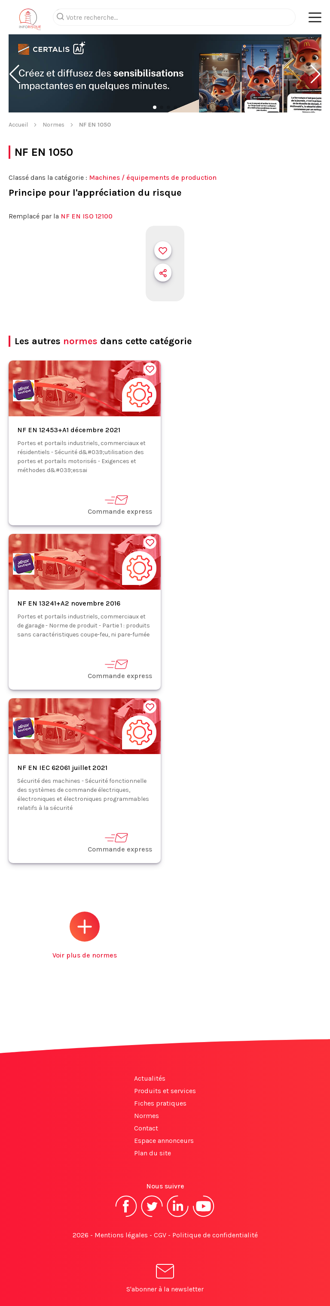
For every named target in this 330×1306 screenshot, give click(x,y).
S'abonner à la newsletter (165, 1279)
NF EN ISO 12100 (87, 216)
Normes (53, 124)
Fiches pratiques (160, 1103)
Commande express (120, 504)
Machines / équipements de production (153, 177)
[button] (14, 74)
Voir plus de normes (84, 935)
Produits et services (165, 1091)
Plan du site (152, 1153)
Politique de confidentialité (215, 1235)
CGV (160, 1235)
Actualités (149, 1078)
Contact (146, 1128)
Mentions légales (121, 1235)
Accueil (18, 124)
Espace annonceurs (164, 1140)
